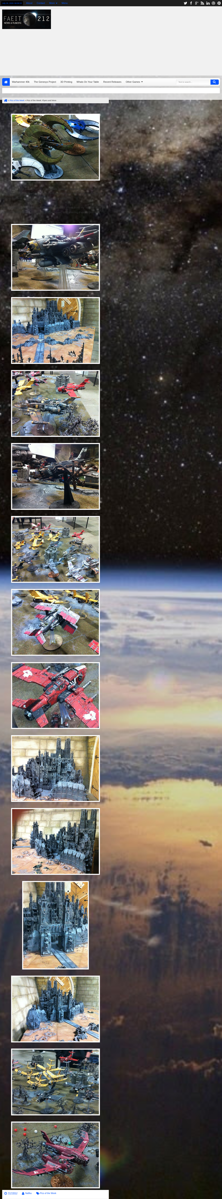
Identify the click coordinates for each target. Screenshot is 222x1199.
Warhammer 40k (20, 82)
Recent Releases (112, 82)
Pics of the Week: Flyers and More (29, 108)
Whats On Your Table (88, 82)
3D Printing (66, 82)
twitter (185, 3)
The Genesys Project (45, 82)
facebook (191, 3)
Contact (41, 3)
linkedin (208, 3)
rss (202, 3)
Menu (65, 3)
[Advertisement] (142, 40)
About (29, 3)
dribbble (213, 3)
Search (215, 82)
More (52, 3)
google (196, 3)
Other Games (133, 82)
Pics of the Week (48, 1193)
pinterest (219, 3)
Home (6, 82)
